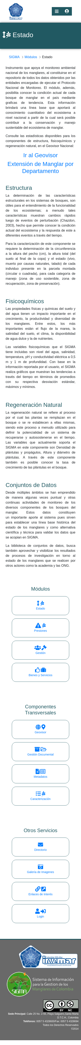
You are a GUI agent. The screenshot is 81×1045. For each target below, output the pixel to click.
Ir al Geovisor (40, 155)
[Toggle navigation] (57, 11)
